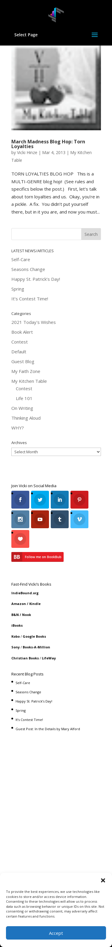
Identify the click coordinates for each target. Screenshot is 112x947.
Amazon (18, 603)
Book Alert (22, 332)
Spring (17, 289)
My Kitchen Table (29, 381)
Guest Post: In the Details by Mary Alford (48, 729)
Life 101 (24, 398)
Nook (26, 614)
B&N (15, 614)
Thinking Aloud (26, 418)
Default (18, 352)
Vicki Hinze (27, 152)
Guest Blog (22, 361)
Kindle (35, 603)
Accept (56, 933)
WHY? (17, 428)
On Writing (22, 408)
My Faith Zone (25, 371)
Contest (19, 342)
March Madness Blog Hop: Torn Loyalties (48, 144)
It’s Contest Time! (29, 299)
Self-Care (20, 259)
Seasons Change (28, 269)
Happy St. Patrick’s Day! (35, 279)
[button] (103, 880)
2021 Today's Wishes (33, 322)
